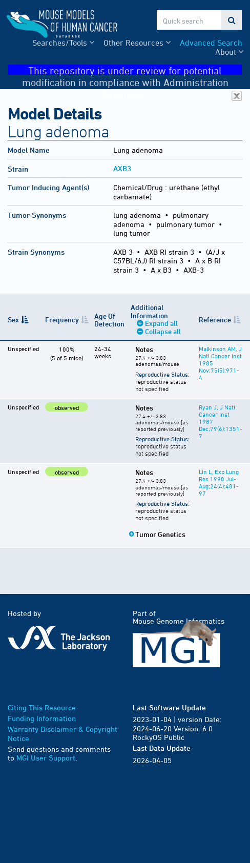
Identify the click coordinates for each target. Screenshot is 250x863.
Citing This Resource (42, 707)
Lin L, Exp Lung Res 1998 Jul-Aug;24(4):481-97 (219, 482)
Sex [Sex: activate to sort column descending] (13, 319)
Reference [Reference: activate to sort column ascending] (215, 319)
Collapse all (163, 331)
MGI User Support (45, 757)
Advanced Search (211, 42)
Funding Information (42, 718)
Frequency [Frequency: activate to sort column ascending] (62, 319)
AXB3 (122, 168)
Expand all (161, 323)
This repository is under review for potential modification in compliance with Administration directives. (132, 70)
